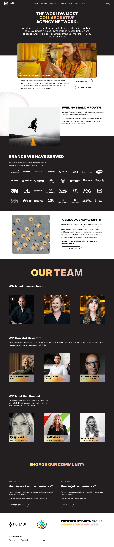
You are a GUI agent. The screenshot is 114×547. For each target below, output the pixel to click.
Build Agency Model (17, 505)
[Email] (33, 540)
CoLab (107, 3)
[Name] (14, 540)
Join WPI (65, 505)
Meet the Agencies (81, 81)
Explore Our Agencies (70, 248)
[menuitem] (36, 3)
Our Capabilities (82, 87)
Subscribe (44, 540)
